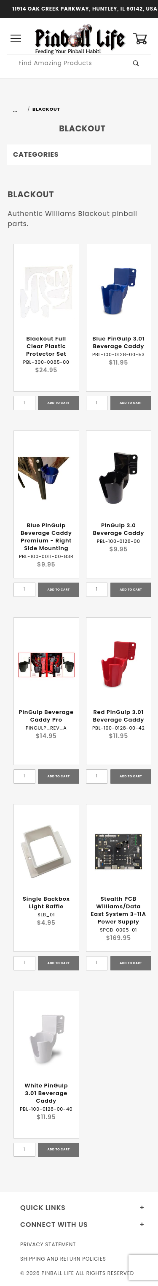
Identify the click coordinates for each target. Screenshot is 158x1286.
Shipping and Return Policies (63, 1258)
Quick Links (43, 1207)
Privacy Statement (48, 1244)
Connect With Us (54, 1224)
